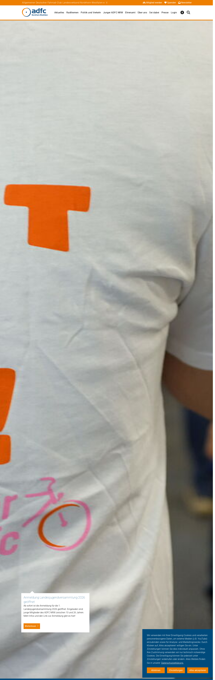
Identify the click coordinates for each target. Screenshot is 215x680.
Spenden (170, 2)
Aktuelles (59, 12)
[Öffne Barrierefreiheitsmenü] (182, 12)
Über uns (142, 12)
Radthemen (72, 12)
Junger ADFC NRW (113, 12)
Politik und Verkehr (91, 12)
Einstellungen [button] (176, 670)
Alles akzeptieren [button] (197, 670)
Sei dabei (154, 12)
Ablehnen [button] (156, 670)
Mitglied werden (152, 2)
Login (174, 12)
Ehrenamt (130, 12)
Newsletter (185, 2)
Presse (165, 12)
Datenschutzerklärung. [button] (172, 663)
